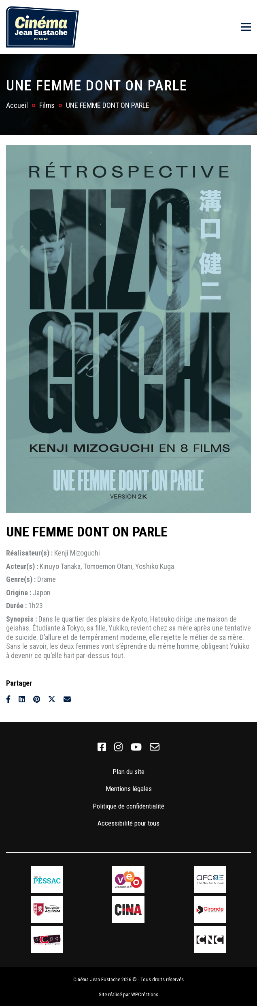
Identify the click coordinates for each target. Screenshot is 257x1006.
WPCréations (144, 993)
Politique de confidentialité (128, 806)
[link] (102, 747)
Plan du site (128, 772)
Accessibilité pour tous (128, 823)
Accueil (17, 105)
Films (47, 105)
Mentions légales (129, 789)
